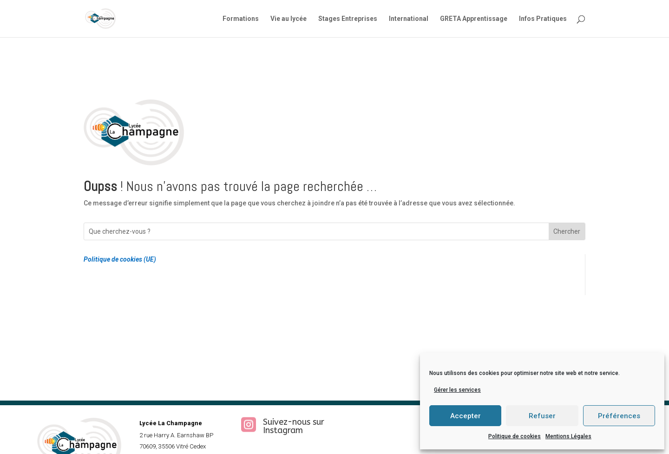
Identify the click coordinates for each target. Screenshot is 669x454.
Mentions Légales (568, 436)
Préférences (619, 416)
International (408, 18)
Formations (241, 18)
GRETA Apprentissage (473, 18)
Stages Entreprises (347, 18)
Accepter (465, 416)
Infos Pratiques (543, 18)
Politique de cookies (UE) (120, 259)
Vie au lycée (288, 18)
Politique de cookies (514, 436)
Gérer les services (457, 390)
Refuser (542, 416)
